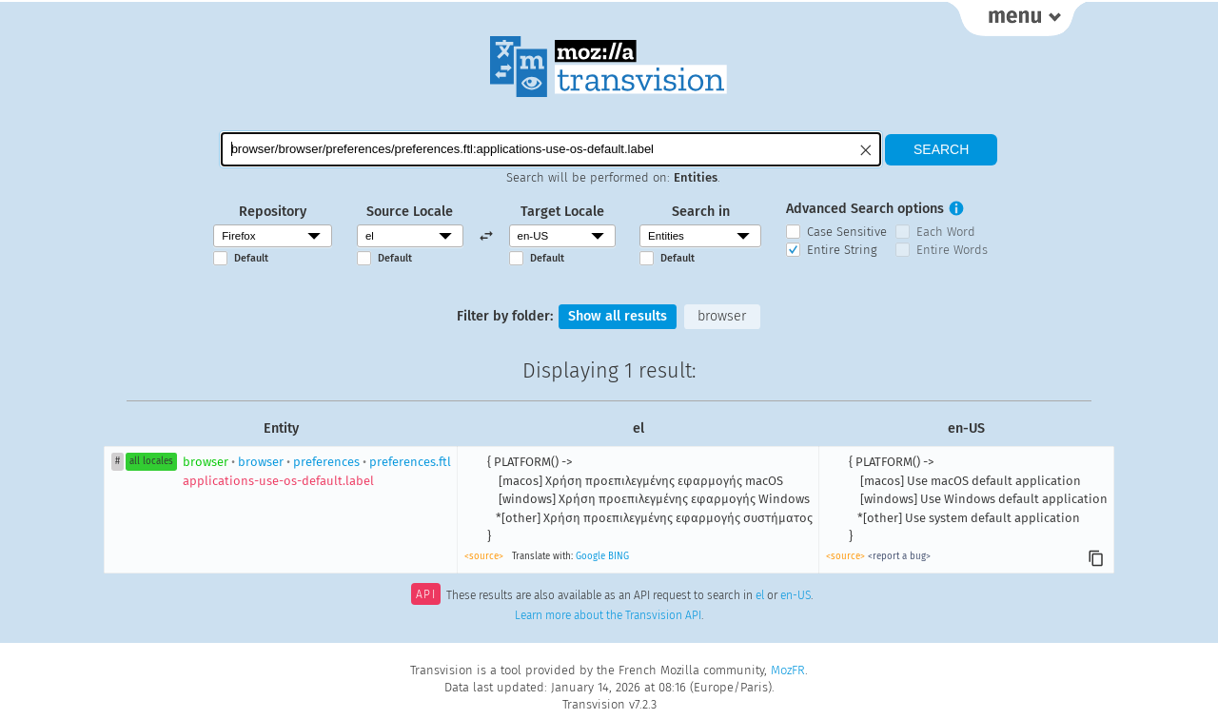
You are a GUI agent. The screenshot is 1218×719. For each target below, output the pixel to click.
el (760, 596)
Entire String (842, 250)
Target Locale (562, 212)
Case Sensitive (847, 231)
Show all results (617, 316)
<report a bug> (899, 556)
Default (251, 258)
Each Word (945, 231)
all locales (151, 461)
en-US (795, 596)
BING (618, 556)
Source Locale (409, 212)
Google (590, 556)
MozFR (788, 670)
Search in (701, 212)
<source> (483, 556)
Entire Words (952, 250)
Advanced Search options (865, 209)
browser (721, 316)
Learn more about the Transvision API (608, 615)
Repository (272, 212)
